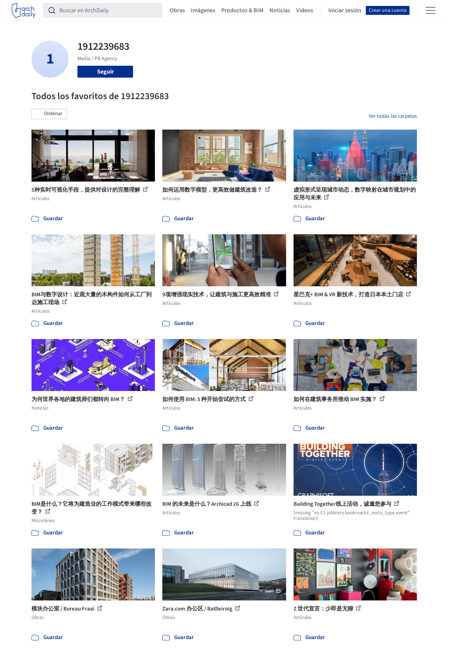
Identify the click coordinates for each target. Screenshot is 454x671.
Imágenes (203, 10)
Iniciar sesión (344, 10)
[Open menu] (431, 10)
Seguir (105, 72)
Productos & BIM (242, 10)
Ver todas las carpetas (393, 116)
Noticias (279, 10)
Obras (177, 10)
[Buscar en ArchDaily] (108, 10)
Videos (304, 10)
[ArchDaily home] (24, 10)
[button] (49, 114)
